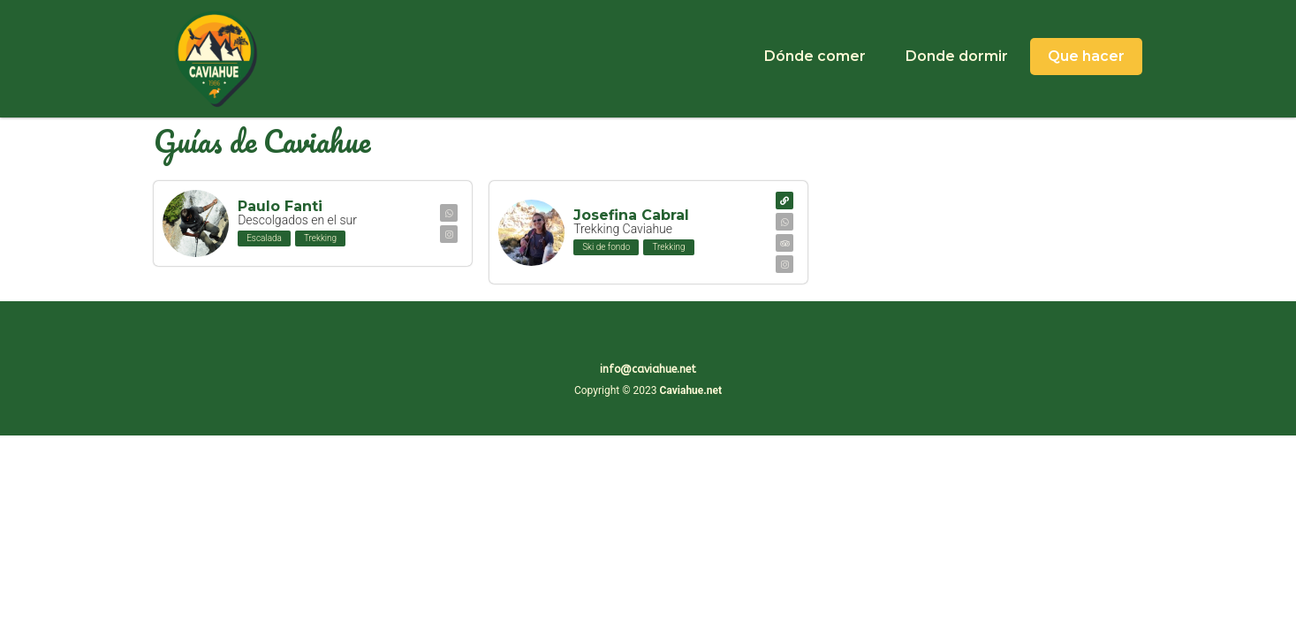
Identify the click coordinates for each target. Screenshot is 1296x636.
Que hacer (1086, 56)
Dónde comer (815, 56)
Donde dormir (957, 56)
